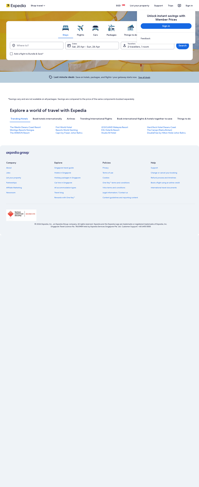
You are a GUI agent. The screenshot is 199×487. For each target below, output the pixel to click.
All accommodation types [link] (65, 187)
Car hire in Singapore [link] (63, 182)
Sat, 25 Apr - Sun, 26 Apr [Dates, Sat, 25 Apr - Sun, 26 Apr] (86, 46)
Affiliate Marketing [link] (14, 187)
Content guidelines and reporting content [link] (120, 197)
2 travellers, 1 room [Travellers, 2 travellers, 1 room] (138, 46)
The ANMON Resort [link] (20, 132)
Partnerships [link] (11, 182)
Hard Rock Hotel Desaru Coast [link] (161, 127)
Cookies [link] (106, 177)
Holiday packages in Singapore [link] (67, 177)
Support (158, 5)
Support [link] (154, 168)
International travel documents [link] (164, 187)
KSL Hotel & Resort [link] (110, 130)
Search (183, 45)
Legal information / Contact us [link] (115, 192)
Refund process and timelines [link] (163, 177)
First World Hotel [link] (64, 127)
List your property (139, 5)
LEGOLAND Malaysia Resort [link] (114, 127)
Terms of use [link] (108, 173)
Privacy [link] (106, 168)
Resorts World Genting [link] (67, 130)
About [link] (9, 168)
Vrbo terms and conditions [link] (114, 187)
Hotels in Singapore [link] (62, 173)
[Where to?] (36, 45)
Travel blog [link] (59, 192)
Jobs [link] (8, 173)
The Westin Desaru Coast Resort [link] (25, 127)
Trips (170, 5)
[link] (166, 38)
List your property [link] (13, 177)
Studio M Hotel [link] (108, 132)
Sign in (189, 5)
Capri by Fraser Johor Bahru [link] (69, 132)
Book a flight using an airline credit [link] (165, 182)
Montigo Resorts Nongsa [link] (22, 130)
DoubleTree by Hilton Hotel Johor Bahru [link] (166, 132)
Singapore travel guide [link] (64, 168)
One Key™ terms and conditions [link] (116, 182)
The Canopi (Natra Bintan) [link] (159, 130)
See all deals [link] (144, 77)
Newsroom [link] (11, 192)
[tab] (65, 29)
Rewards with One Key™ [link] (64, 197)
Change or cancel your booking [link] (164, 173)
